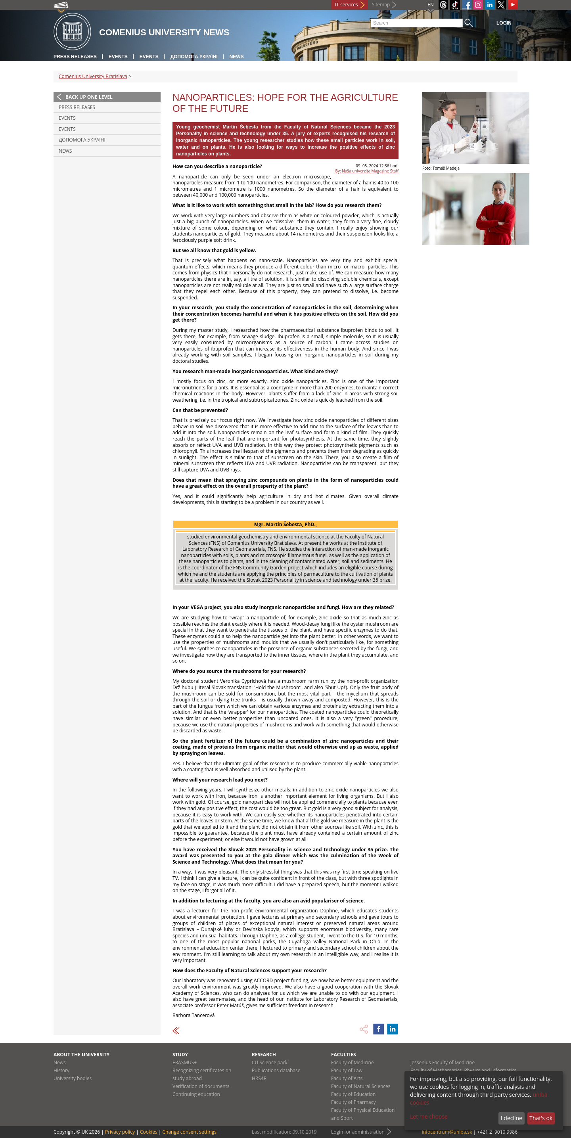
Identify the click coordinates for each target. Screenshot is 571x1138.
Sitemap (381, 4)
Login (504, 23)
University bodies (73, 1078)
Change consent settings (189, 1131)
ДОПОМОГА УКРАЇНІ (194, 56)
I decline (511, 1118)
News (237, 56)
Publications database (276, 1070)
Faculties (343, 1054)
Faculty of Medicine (352, 1062)
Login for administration (358, 1131)
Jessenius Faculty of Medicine (442, 1062)
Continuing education (196, 1094)
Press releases (75, 56)
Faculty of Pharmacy (353, 1102)
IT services (346, 4)
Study (180, 1054)
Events (118, 56)
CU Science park (269, 1062)
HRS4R (259, 1078)
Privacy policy (120, 1131)
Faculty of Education (353, 1094)
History (61, 1070)
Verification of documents (201, 1086)
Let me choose (429, 1116)
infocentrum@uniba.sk (447, 1131)
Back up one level (89, 97)
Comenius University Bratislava (93, 76)
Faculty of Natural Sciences (361, 1086)
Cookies (148, 1131)
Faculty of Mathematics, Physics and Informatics (463, 1070)
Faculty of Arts (346, 1078)
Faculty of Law (346, 1070)
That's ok (540, 1118)
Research (264, 1054)
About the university (81, 1054)
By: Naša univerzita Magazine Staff (367, 171)
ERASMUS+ (184, 1062)
